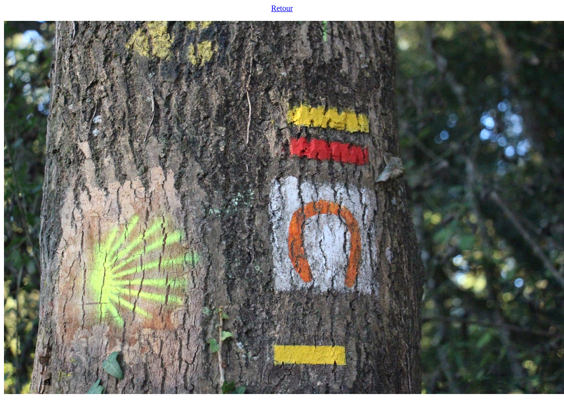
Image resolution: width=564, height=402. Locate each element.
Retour (282, 8)
